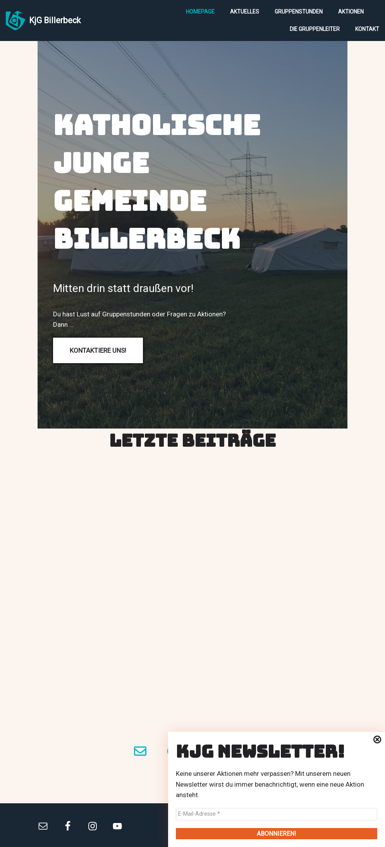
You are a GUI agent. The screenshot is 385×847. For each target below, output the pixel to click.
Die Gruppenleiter (315, 29)
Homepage (200, 12)
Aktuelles (244, 12)
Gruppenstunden (299, 12)
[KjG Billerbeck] (43, 20)
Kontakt (367, 29)
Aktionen (351, 12)
